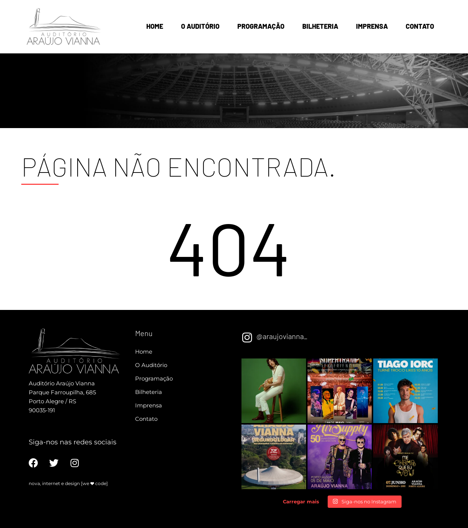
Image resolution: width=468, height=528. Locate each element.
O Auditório (200, 26)
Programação (260, 26)
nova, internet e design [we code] (68, 483)
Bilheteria (320, 26)
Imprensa (372, 26)
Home (154, 26)
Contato (420, 26)
